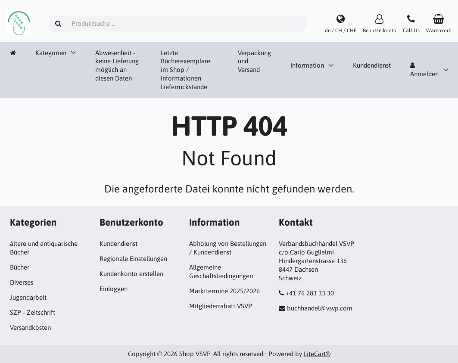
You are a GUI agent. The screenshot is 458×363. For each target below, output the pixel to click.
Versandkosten (30, 327)
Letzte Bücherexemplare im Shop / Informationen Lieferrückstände (185, 70)
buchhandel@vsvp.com (319, 308)
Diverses (21, 282)
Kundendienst (372, 65)
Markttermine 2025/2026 (224, 291)
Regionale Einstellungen (133, 258)
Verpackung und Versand (254, 61)
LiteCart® (317, 353)
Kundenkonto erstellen (131, 273)
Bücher (19, 267)
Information (307, 65)
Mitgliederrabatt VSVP (220, 306)
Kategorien (50, 52)
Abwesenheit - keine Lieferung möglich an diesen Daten (117, 65)
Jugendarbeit (28, 297)
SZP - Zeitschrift (32, 312)
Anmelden (424, 70)
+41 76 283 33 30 (310, 293)
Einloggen (114, 288)
